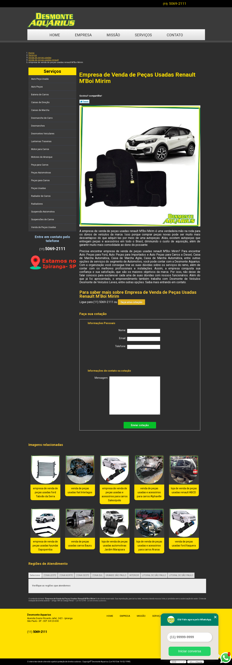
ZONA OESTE (82, 575)
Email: (139, 339)
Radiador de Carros (41, 196)
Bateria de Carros (40, 94)
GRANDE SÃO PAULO (116, 575)
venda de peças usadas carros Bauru (80, 543)
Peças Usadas (38, 188)
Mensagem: (127, 395)
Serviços (143, 35)
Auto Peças (37, 87)
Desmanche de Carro (42, 118)
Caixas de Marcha (40, 110)
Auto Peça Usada (40, 79)
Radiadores (37, 204)
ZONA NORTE (66, 575)
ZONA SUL (97, 575)
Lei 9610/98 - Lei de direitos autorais (91, 601)
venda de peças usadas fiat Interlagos (80, 490)
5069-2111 (177, 3)
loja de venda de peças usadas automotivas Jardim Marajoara (115, 545)
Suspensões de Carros (43, 219)
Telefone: (137, 347)
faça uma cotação (131, 302)
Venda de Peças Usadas (44, 227)
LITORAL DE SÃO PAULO (154, 575)
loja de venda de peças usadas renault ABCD (184, 490)
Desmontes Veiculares (43, 133)
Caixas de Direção (40, 102)
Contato (175, 35)
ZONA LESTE (50, 575)
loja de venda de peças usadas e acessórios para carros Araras (149, 545)
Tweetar (84, 101)
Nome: (139, 331)
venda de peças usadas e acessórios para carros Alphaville (149, 492)
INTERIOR (134, 575)
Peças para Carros (40, 180)
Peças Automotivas (41, 172)
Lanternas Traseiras (41, 141)
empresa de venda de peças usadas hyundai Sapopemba (45, 545)
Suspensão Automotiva (43, 211)
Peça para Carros (40, 165)
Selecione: (35, 575)
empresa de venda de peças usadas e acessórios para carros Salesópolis (115, 494)
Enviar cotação (140, 425)
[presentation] (110, 360)
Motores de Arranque (42, 157)
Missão (113, 35)
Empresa (83, 35)
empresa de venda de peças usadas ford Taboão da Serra (45, 492)
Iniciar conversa (189, 651)
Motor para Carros (40, 149)
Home (54, 35)
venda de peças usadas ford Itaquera (184, 543)
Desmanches (38, 126)
